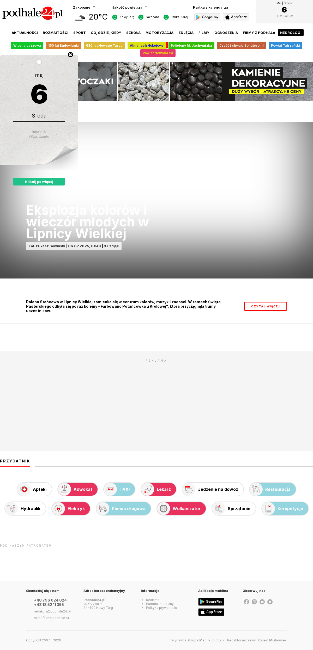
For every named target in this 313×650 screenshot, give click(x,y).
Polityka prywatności (162, 608)
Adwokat (75, 489)
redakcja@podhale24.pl (52, 611)
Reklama (152, 600)
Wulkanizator (179, 508)
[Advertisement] (156, 401)
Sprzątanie (231, 508)
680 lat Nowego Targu (104, 45)
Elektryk (68, 508)
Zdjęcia (186, 32)
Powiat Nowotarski (158, 53)
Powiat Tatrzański (285, 45)
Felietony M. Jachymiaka (191, 45)
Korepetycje (282, 508)
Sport (79, 32)
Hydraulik (22, 508)
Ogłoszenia (226, 32)
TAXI (117, 489)
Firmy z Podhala (259, 32)
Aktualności (25, 32)
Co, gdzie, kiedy (106, 32)
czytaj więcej (265, 306)
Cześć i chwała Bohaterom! (241, 45)
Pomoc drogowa (121, 508)
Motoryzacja (159, 32)
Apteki (31, 489)
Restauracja (270, 489)
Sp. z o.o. (206, 640)
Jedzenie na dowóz (210, 489)
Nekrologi (291, 32)
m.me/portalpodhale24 (51, 618)
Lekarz (156, 489)
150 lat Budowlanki (63, 45)
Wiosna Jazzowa (27, 45)
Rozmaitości (55, 32)
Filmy (203, 32)
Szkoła (133, 32)
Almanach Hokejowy (147, 45)
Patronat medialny (160, 604)
